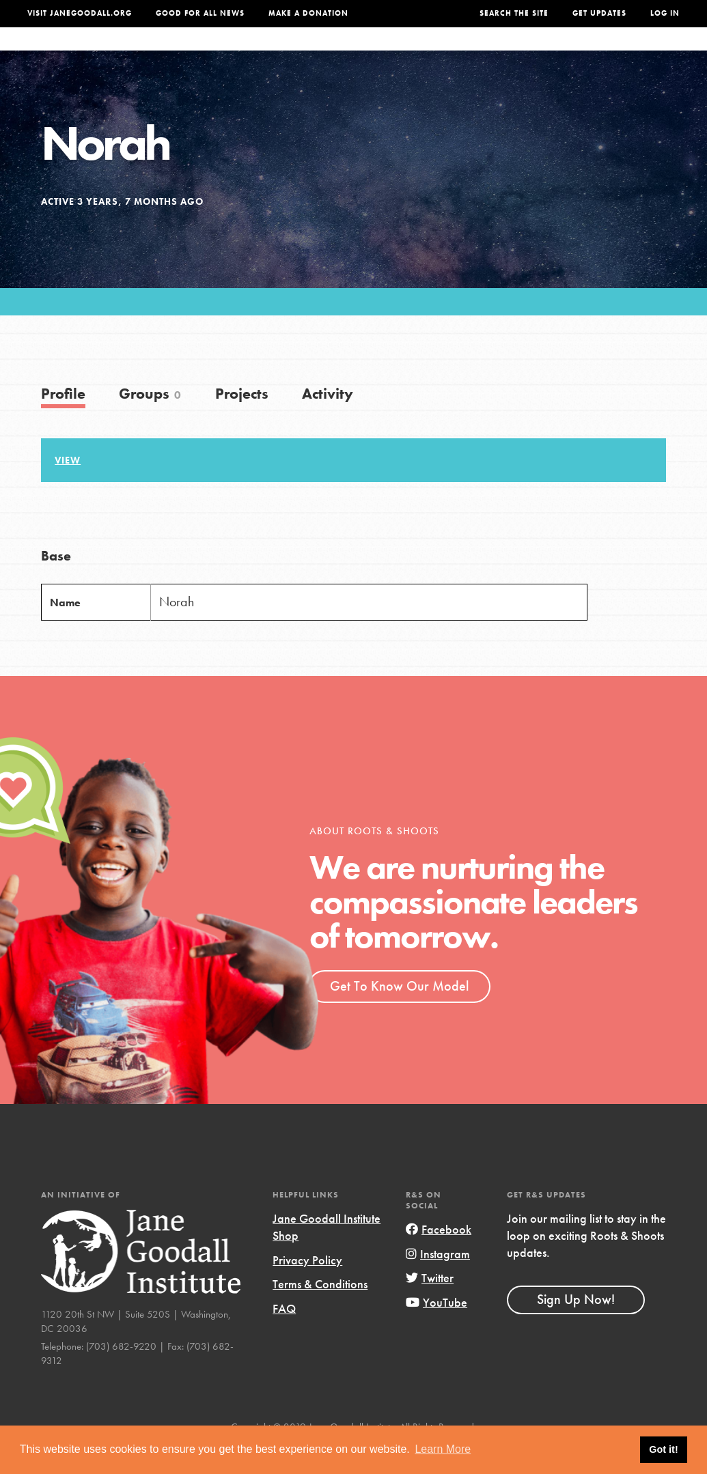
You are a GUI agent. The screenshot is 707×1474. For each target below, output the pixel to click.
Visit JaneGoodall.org (79, 13)
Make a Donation (308, 13)
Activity (327, 421)
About (205, 52)
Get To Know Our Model (399, 1013)
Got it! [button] (663, 1449)
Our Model (436, 52)
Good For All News (200, 13)
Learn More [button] (443, 1449)
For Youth (265, 52)
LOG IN (665, 13)
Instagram (438, 1281)
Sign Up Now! (576, 1326)
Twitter (430, 1305)
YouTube (436, 1329)
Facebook (438, 1256)
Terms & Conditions (320, 1311)
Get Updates (599, 13)
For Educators (350, 52)
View (68, 487)
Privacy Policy (307, 1287)
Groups (564, 52)
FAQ (284, 1336)
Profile (63, 421)
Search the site (514, 13)
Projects (505, 52)
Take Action (638, 53)
